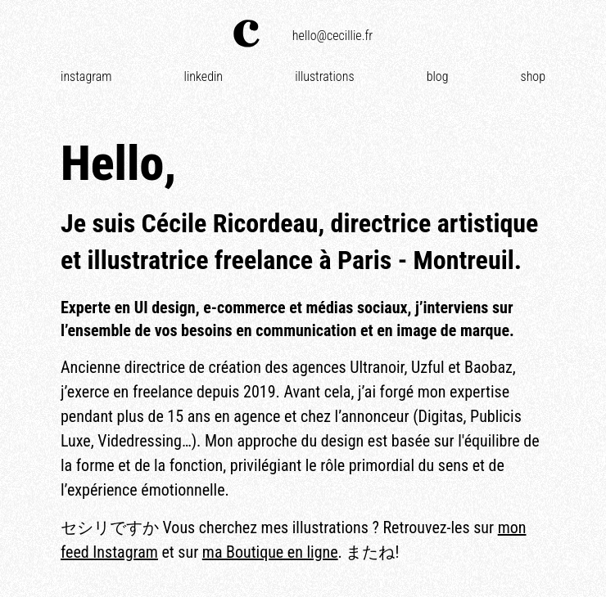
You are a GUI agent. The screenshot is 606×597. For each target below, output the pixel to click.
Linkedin (203, 76)
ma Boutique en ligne (270, 552)
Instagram (86, 76)
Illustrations (324, 76)
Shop (533, 76)
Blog (438, 76)
